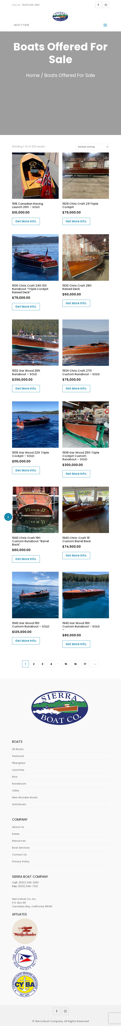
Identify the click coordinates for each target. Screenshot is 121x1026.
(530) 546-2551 (31, 5)
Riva (14, 777)
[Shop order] (92, 147)
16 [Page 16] (75, 664)
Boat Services (21, 847)
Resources (19, 841)
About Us (18, 827)
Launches (18, 770)
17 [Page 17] (85, 664)
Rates (15, 834)
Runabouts (19, 783)
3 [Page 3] (42, 664)
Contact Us (19, 854)
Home (33, 75)
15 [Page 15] (66, 664)
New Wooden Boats (25, 797)
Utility (15, 790)
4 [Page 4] (51, 664)
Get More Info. (26, 221)
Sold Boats (19, 804)
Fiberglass (18, 763)
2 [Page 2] (34, 664)
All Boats (18, 749)
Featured (18, 756)
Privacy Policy (20, 861)
